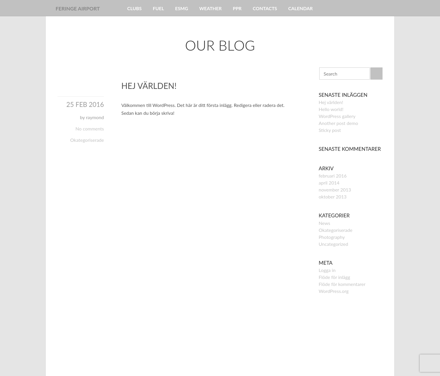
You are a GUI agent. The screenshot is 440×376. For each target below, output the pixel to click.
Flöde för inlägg (334, 277)
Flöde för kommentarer (342, 284)
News (324, 223)
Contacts (265, 8)
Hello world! (331, 109)
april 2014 (329, 182)
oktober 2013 (333, 196)
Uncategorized (333, 244)
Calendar (300, 8)
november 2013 (335, 189)
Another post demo (338, 123)
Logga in (327, 270)
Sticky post (330, 130)
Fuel (158, 8)
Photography (332, 237)
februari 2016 (333, 175)
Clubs (134, 8)
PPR (237, 8)
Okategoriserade (87, 140)
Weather (210, 8)
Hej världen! (148, 86)
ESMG (181, 8)
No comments (89, 128)
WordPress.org (334, 291)
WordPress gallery (337, 116)
